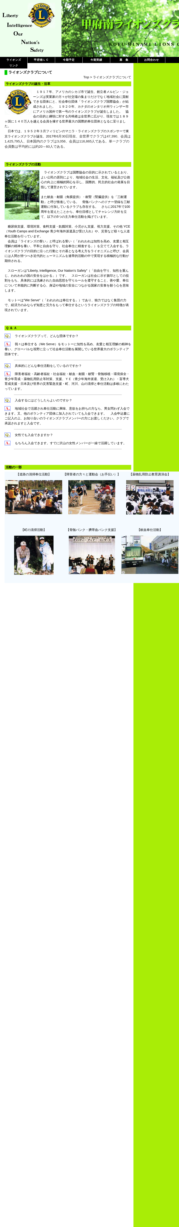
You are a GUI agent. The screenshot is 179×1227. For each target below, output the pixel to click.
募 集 (124, 59)
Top (86, 77)
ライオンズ (13, 59)
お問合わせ (151, 59)
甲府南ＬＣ (41, 59)
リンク (13, 65)
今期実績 (96, 59)
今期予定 (69, 59)
